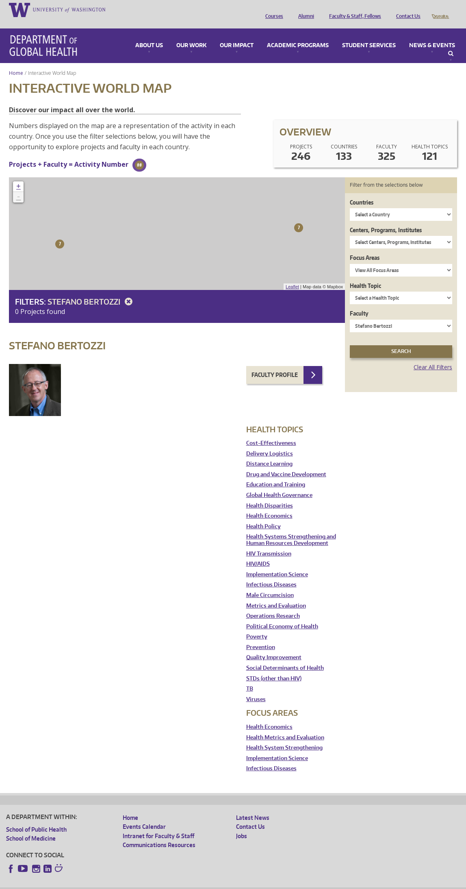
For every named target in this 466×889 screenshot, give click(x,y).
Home (16, 61)
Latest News (252, 806)
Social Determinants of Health (285, 657)
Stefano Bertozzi (91, 290)
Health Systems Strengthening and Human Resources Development (291, 528)
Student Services (369, 34)
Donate (440, 9)
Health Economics (269, 504)
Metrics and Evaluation (276, 594)
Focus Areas (364, 246)
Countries (361, 190)
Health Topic (365, 274)
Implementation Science (277, 563)
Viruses (256, 688)
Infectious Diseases (271, 573)
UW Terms (146, 883)
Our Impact (237, 34)
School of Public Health (36, 818)
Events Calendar (144, 815)
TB (249, 677)
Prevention (260, 636)
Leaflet (292, 275)
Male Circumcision (270, 584)
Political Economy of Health (282, 615)
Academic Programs (298, 34)
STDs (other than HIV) (273, 667)
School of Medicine (31, 827)
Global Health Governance (279, 484)
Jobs (241, 824)
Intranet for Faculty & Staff (158, 824)
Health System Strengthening (284, 736)
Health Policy (263, 515)
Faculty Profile (274, 363)
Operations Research (273, 604)
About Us (149, 34)
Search (450, 42)
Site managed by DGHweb (195, 883)
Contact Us (406, 9)
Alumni (304, 9)
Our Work (191, 34)
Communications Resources (159, 833)
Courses (272, 9)
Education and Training (275, 473)
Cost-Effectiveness (271, 432)
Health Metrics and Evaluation (285, 726)
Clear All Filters (433, 356)
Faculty (359, 302)
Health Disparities (269, 494)
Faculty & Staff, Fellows (353, 9)
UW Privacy (114, 883)
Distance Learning (269, 452)
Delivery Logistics (269, 442)
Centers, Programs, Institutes (386, 218)
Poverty (256, 625)
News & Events (432, 34)
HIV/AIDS (258, 552)
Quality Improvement (273, 646)
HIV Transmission (268, 542)
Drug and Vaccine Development (286, 463)
